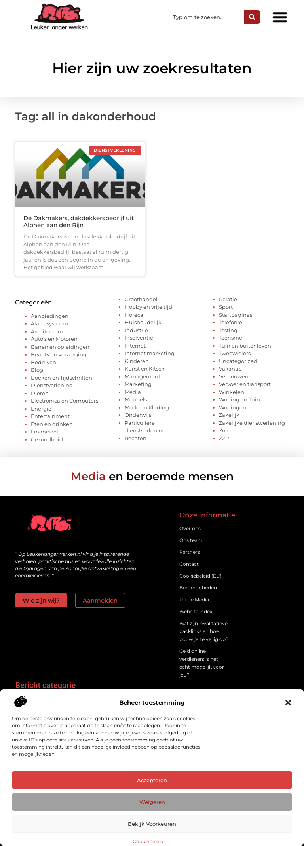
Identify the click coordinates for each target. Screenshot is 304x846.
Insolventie (139, 338)
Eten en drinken (52, 424)
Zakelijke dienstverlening (252, 423)
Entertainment (50, 416)
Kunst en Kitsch (145, 368)
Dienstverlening (52, 385)
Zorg (225, 430)
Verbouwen (234, 376)
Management (142, 376)
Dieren (40, 393)
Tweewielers (235, 353)
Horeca (134, 315)
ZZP (224, 438)
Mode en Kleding (147, 407)
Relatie (228, 299)
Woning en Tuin (239, 399)
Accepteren (152, 780)
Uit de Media (194, 600)
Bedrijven (43, 362)
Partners (189, 552)
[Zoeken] (252, 17)
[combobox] (206, 17)
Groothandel (141, 299)
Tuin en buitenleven (245, 345)
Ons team (191, 540)
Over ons (190, 528)
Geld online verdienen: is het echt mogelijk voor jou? (201, 663)
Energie (41, 408)
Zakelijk (229, 415)
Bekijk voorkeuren (152, 824)
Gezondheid (47, 439)
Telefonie (230, 322)
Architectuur (47, 331)
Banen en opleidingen (60, 347)
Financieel (44, 431)
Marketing (138, 384)
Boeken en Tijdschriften (61, 378)
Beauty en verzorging (59, 354)
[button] (288, 703)
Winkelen (231, 392)
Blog (37, 370)
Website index (195, 611)
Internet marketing (150, 353)
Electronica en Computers (64, 400)
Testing (228, 330)
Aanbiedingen (49, 316)
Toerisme (230, 338)
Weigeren (152, 802)
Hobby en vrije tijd (148, 307)
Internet (135, 345)
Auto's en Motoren (54, 339)
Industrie (136, 330)
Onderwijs (138, 415)
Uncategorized (238, 361)
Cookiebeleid (148, 841)
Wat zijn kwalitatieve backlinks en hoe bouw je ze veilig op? (203, 631)
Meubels (136, 399)
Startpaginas (235, 315)
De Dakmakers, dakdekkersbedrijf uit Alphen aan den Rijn (78, 221)
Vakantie (230, 368)
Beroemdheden (198, 588)
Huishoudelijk (143, 322)
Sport (226, 307)
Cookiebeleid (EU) (200, 576)
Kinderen (137, 361)
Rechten (135, 438)
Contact (189, 564)
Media (133, 392)
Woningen (232, 407)
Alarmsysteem (49, 323)
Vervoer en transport (245, 384)
